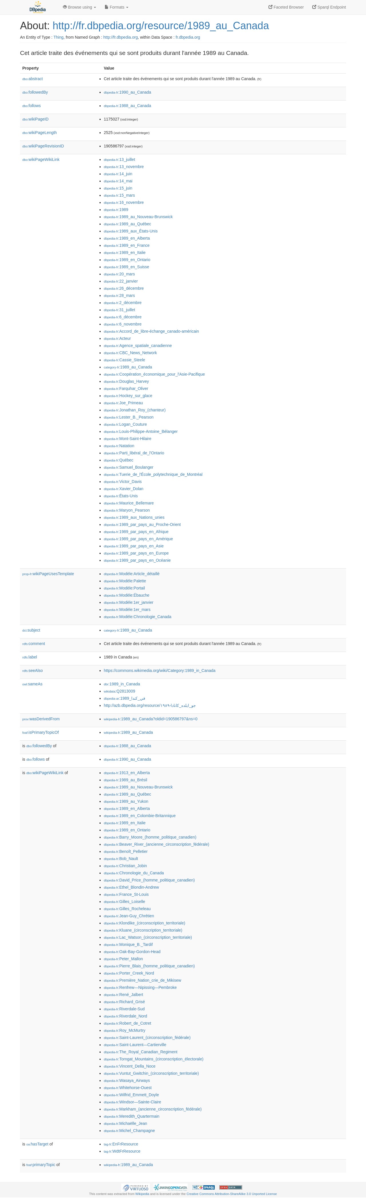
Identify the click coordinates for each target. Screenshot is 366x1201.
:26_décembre (124, 288)
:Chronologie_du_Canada (134, 873)
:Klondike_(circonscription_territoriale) (144, 923)
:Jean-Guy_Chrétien (129, 916)
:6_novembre (123, 324)
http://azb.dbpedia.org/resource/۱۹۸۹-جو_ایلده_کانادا (150, 705)
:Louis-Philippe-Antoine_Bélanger (141, 431)
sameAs (32, 684)
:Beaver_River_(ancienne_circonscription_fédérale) (156, 844)
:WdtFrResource (122, 1151)
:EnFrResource (121, 1144)
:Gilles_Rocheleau (127, 908)
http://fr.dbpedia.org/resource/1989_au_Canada (161, 25)
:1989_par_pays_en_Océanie (137, 560)
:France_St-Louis (126, 894)
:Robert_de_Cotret (127, 1023)
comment (33, 643)
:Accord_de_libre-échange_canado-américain (151, 331)
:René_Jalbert (123, 994)
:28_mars (119, 295)
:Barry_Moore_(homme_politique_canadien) (150, 837)
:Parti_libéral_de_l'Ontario (134, 453)
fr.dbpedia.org (188, 37)
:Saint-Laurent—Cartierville (135, 1044)
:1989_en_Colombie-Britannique (140, 815)
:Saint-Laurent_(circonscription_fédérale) (147, 1037)
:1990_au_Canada (127, 92)
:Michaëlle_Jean (125, 1123)
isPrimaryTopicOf (40, 732)
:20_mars (119, 274)
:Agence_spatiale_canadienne (138, 345)
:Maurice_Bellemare (129, 503)
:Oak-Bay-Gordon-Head (132, 951)
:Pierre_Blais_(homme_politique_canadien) (149, 966)
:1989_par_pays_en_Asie (134, 546)
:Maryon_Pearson (127, 510)
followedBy (35, 92)
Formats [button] (116, 7)
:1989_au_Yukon (126, 801)
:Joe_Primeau (123, 403)
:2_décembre (123, 302)
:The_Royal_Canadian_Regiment (140, 1052)
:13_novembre (124, 166)
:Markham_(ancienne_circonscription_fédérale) (153, 1109)
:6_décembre (123, 317)
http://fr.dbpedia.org (120, 37)
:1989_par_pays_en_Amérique (138, 539)
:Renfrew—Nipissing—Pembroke (140, 987)
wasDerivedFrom (41, 719)
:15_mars (119, 195)
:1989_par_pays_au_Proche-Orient (142, 524)
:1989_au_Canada (128, 367)
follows (31, 105)
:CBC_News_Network (130, 352)
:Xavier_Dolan (123, 488)
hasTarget (37, 1144)
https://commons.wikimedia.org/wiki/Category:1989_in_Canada (160, 670)
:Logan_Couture (125, 424)
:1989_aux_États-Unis (131, 231)
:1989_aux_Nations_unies (134, 517)
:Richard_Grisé (124, 1001)
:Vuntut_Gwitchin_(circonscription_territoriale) (151, 1073)
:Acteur (117, 338)
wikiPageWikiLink (40, 159)
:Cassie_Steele (124, 360)
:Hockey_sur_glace (128, 395)
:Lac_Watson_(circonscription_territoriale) (148, 937)
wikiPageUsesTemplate (48, 573)
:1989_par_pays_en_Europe (136, 553)
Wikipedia (142, 1194)
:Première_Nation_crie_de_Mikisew (142, 980)
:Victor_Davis (123, 481)
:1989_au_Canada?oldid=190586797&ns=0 (151, 719)
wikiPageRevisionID (43, 146)
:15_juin (118, 188)
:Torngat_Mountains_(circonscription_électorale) (153, 1059)
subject (31, 630)
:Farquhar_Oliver (126, 388)
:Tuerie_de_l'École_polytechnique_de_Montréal (153, 474)
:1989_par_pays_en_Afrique (136, 531)
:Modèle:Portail (124, 588)
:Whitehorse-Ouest (128, 1087)
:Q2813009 (119, 691)
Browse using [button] (79, 7)
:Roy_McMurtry (124, 1030)
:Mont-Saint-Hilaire (127, 438)
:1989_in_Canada (122, 684)
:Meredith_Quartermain (131, 1116)
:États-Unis (121, 496)
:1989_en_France (127, 245)
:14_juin (118, 173)
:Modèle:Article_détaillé (132, 573)
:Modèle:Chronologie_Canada (137, 616)
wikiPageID (35, 119)
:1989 (116, 209)
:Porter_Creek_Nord (129, 973)
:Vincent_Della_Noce (130, 1066)
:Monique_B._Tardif (128, 944)
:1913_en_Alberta (127, 772)
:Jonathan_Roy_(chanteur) (135, 410)
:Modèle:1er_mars (127, 609)
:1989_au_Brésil (125, 780)
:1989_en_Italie (125, 252)
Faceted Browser (286, 7)
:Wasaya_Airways (127, 1080)
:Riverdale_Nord (125, 1016)
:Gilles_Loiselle (124, 901)
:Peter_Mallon (123, 959)
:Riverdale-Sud (124, 1009)
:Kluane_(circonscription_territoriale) (143, 930)
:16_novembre (124, 202)
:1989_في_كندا (124, 698)
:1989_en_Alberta (127, 238)
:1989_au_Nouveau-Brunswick (138, 216)
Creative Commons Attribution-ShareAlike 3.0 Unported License (231, 1194)
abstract (32, 78)
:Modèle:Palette (125, 581)
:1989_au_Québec (127, 224)
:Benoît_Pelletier (126, 851)
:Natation (119, 445)
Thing (58, 37)
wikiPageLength (39, 132)
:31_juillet (119, 309)
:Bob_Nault (121, 858)
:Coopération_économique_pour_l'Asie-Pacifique (154, 374)
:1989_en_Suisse (126, 267)
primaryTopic (40, 1164)
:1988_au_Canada (127, 105)
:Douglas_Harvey (126, 381)
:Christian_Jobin (125, 865)
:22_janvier (121, 281)
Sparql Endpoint (329, 7)
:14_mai (118, 181)
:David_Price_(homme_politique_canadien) (149, 880)
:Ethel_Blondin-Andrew (131, 887)
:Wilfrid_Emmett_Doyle (131, 1094)
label (29, 657)
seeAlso (32, 670)
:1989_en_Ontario (127, 259)
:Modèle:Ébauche (126, 595)
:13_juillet (119, 159)
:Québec (118, 460)
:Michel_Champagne (129, 1130)
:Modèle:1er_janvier (128, 602)
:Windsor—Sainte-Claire (132, 1102)
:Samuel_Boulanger (128, 467)
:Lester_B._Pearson (129, 417)
